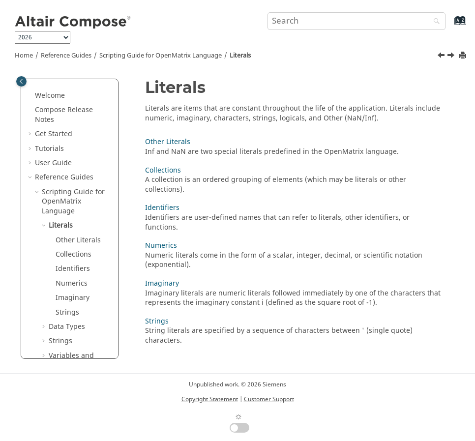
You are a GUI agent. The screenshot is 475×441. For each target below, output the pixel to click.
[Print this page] (464, 55)
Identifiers (73, 269)
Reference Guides (66, 55)
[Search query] (356, 21)
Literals (240, 55)
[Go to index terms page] (450, 25)
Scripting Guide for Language (160, 55)
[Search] (434, 21)
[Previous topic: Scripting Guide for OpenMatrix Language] (442, 56)
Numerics (72, 283)
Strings (67, 312)
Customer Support (269, 399)
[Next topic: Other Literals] (452, 56)
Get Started (53, 134)
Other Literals (78, 240)
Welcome (50, 95)
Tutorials (49, 149)
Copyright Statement (209, 399)
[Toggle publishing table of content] (21, 81)
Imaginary (72, 298)
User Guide (53, 163)
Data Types (67, 327)
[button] (31, 96)
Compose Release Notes (64, 115)
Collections (73, 254)
